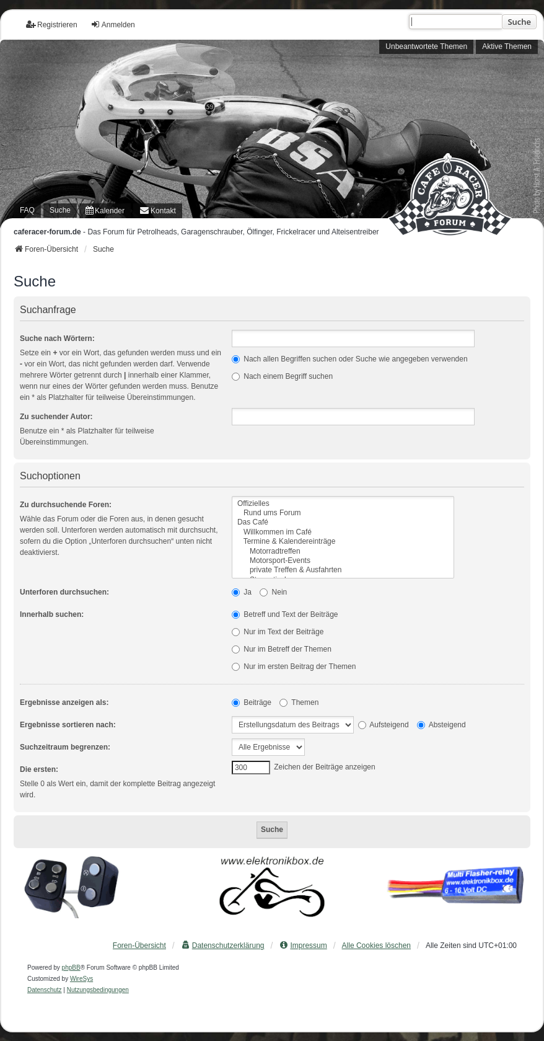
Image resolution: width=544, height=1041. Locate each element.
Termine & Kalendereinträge (343, 541)
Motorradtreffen (343, 551)
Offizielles (343, 503)
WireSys (81, 978)
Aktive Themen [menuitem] (507, 46)
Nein (273, 592)
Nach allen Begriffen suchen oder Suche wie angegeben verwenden (350, 359)
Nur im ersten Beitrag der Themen (294, 666)
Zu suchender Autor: (56, 416)
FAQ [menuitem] (27, 210)
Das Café (343, 522)
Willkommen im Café (343, 532)
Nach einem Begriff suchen (282, 376)
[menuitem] (105, 210)
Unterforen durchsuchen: (64, 592)
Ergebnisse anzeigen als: (64, 702)
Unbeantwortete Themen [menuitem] (426, 46)
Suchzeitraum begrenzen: (65, 747)
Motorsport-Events (343, 560)
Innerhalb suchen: (52, 614)
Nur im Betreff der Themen (281, 649)
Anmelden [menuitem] (112, 24)
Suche (519, 21)
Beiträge (251, 702)
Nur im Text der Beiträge (278, 631)
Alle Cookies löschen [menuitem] (376, 945)
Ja (242, 592)
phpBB (71, 967)
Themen (298, 702)
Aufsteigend (383, 724)
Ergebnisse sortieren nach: (68, 724)
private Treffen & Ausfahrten (343, 570)
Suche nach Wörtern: (57, 338)
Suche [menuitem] (60, 210)
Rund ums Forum (343, 513)
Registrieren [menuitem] (51, 24)
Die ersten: (39, 769)
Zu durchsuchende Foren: (66, 504)
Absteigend (441, 724)
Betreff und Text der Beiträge (285, 614)
